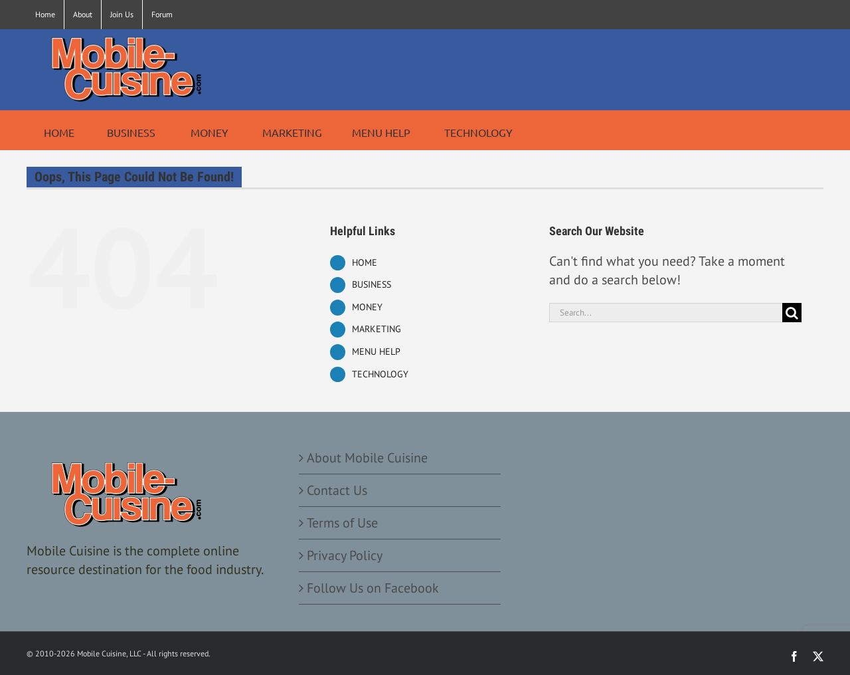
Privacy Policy (344, 555)
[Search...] (665, 312)
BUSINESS (371, 284)
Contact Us (337, 490)
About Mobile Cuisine (367, 457)
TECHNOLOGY (380, 374)
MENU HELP (376, 351)
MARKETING (376, 329)
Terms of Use (342, 522)
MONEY (367, 307)
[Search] (792, 312)
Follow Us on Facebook (373, 588)
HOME (364, 262)
